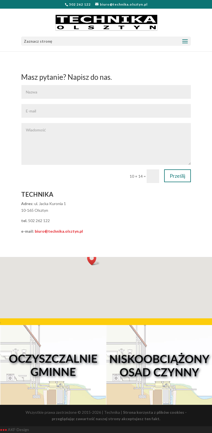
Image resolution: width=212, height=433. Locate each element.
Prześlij (177, 176)
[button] (93, 259)
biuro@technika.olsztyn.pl (59, 231)
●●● (3, 429)
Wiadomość (106, 144)
